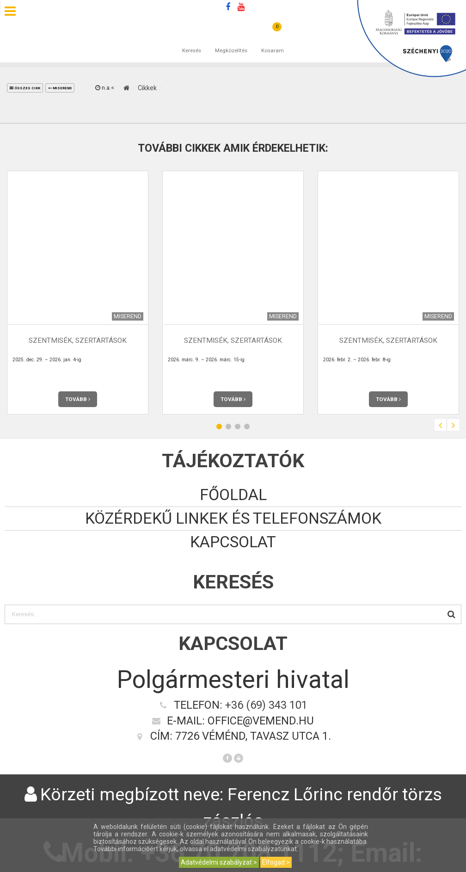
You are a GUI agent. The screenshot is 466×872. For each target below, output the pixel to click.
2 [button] (228, 426)
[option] (77, 292)
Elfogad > (276, 862)
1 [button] (219, 426)
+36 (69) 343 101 (266, 705)
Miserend (60, 88)
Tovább (77, 399)
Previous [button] (440, 425)
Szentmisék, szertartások (78, 340)
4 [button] (247, 426)
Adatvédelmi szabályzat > (219, 862)
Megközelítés (231, 41)
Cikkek (147, 88)
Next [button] (453, 425)
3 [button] (237, 426)
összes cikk (25, 88)
